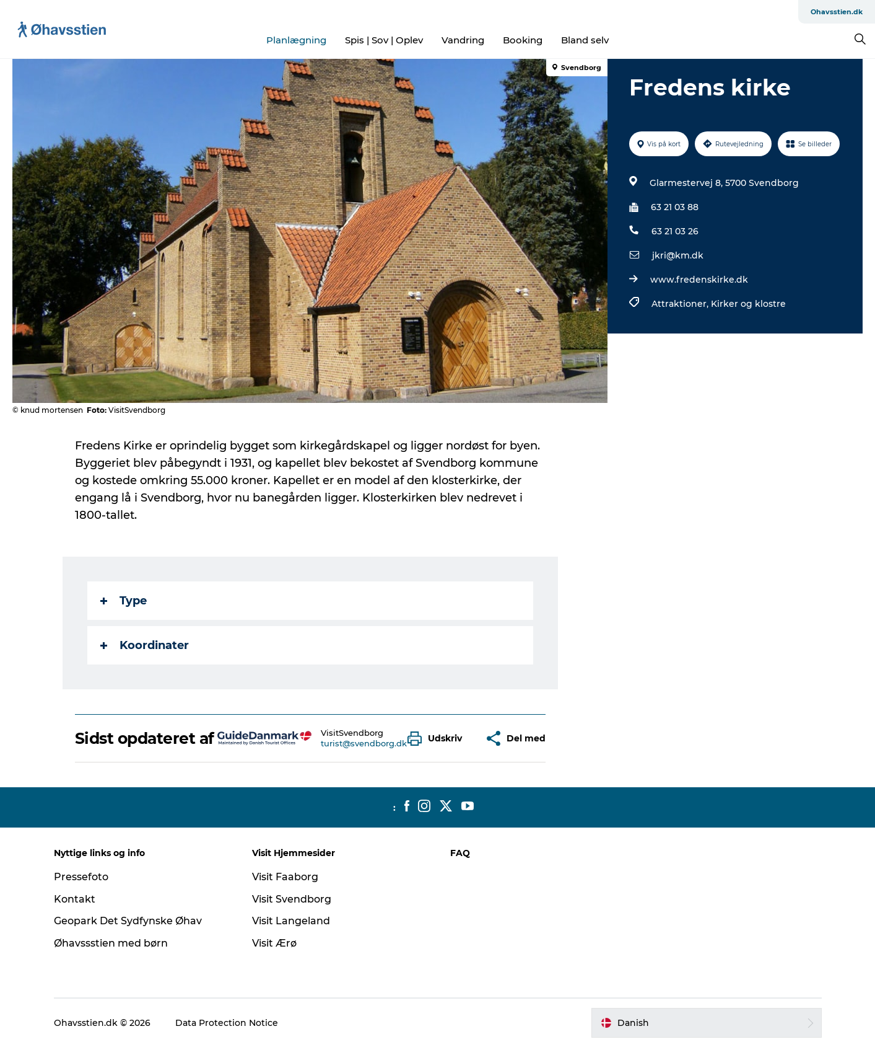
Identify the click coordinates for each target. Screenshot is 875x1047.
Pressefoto (81, 877)
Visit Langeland (291, 921)
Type (123, 600)
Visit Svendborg (291, 899)
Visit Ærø (274, 943)
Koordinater (144, 645)
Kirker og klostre (748, 303)
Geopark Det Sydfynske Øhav (128, 921)
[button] (437, 738)
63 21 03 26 (675, 231)
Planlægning (296, 40)
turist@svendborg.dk (364, 743)
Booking (522, 40)
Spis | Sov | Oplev (384, 40)
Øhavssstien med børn (111, 943)
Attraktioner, (681, 303)
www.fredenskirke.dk (699, 279)
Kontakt (74, 899)
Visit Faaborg (285, 877)
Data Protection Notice (226, 1022)
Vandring (463, 40)
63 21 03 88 (675, 207)
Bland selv (585, 40)
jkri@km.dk (677, 255)
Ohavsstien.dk (837, 11)
